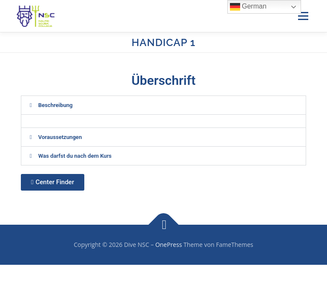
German (248, 7)
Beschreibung (55, 105)
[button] (163, 105)
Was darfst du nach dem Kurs (75, 156)
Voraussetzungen (60, 137)
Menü (302, 16)
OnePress (168, 244)
